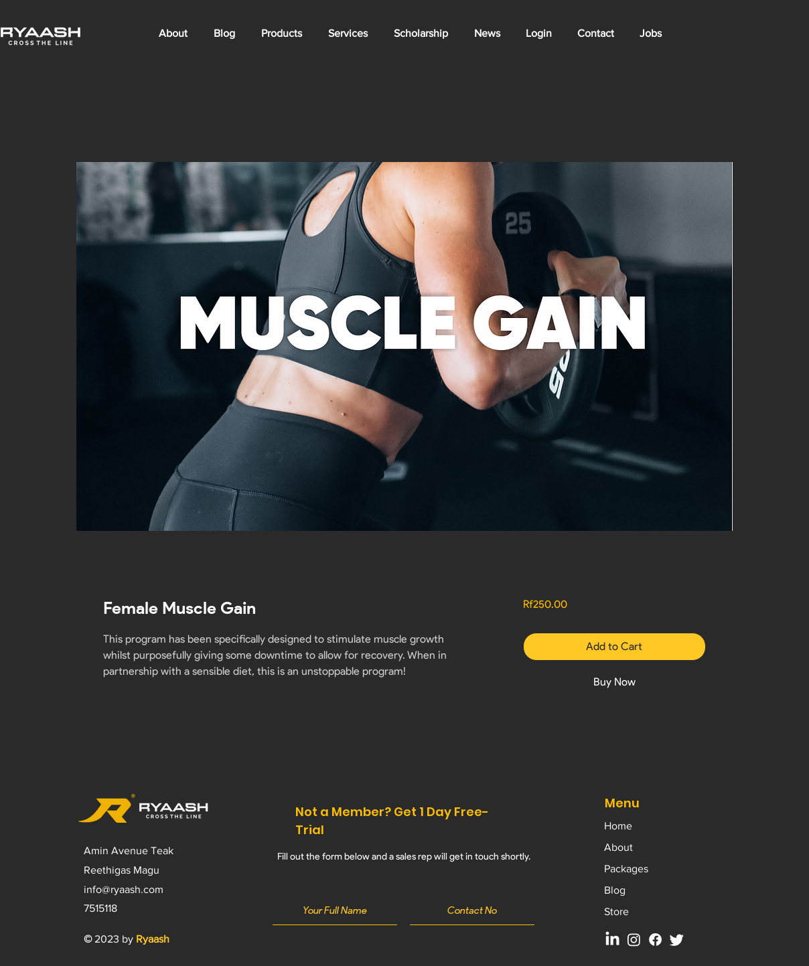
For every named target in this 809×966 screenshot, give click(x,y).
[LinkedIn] (612, 939)
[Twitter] (676, 939)
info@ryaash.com (123, 889)
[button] (347, 33)
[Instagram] (634, 939)
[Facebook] (655, 939)
